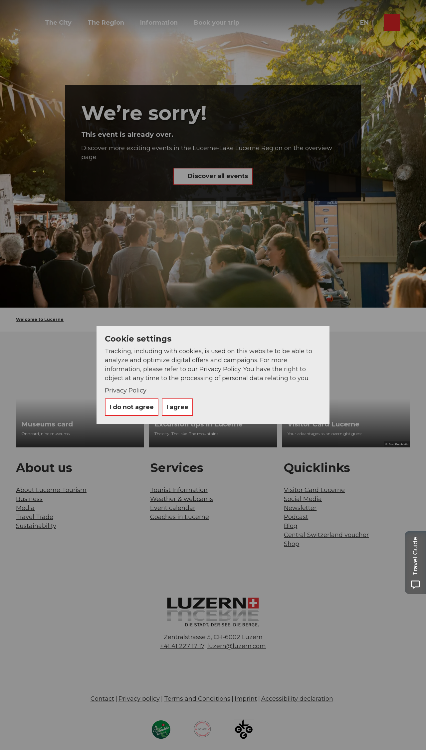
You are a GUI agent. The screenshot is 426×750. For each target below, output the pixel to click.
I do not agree (131, 407)
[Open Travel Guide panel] (415, 562)
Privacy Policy (125, 390)
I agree (177, 407)
